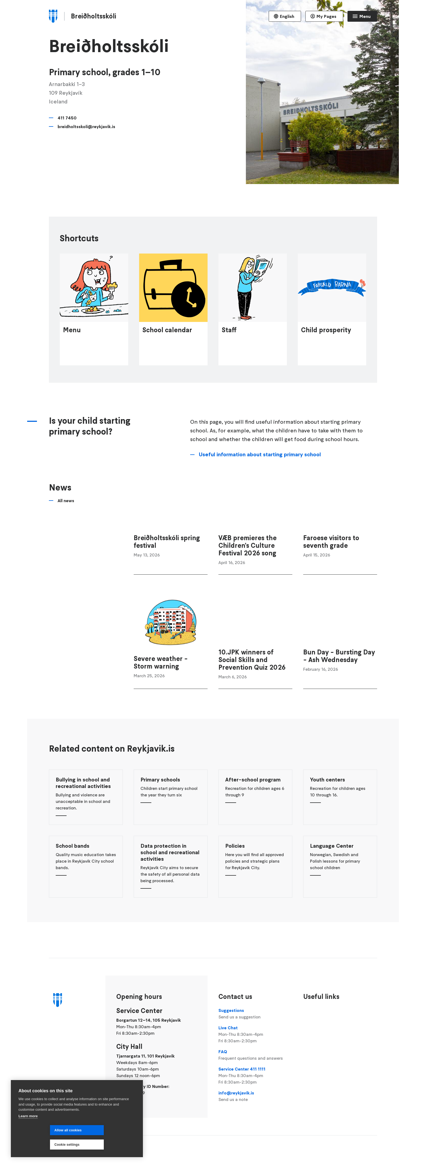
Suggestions (255, 1014)
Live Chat (255, 1034)
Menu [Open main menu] (365, 16)
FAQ (255, 1055)
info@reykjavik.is (255, 1096)
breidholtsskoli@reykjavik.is (86, 126)
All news (66, 539)
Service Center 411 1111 (255, 1075)
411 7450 (67, 118)
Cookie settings (99, 1145)
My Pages (326, 16)
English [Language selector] (287, 16)
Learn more (28, 1130)
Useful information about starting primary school (260, 492)
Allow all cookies (36, 1145)
